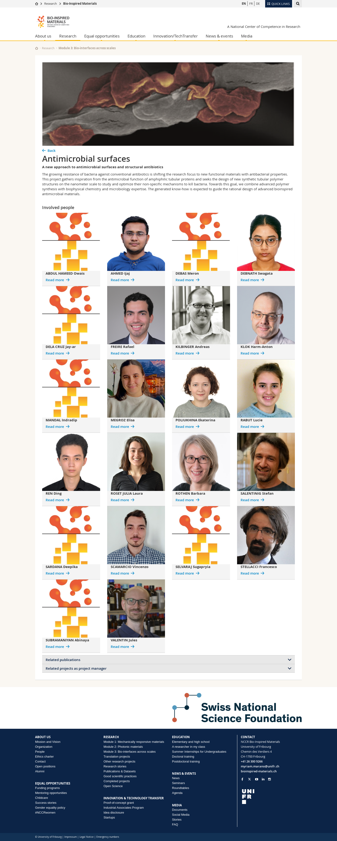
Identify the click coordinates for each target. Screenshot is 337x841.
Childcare (41, 798)
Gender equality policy (50, 807)
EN (244, 3)
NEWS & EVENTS (184, 773)
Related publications (63, 659)
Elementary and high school (190, 742)
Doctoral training (183, 756)
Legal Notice (87, 836)
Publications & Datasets (119, 771)
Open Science (113, 786)
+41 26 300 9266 (252, 761)
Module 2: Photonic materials (123, 746)
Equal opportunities (102, 36)
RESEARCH (111, 737)
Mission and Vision (47, 742)
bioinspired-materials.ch (259, 771)
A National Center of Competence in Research (263, 26)
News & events (219, 36)
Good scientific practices (119, 776)
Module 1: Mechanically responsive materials (133, 742)
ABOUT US (43, 737)
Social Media (180, 814)
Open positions (45, 766)
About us (43, 36)
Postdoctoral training (186, 761)
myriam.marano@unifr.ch (260, 766)
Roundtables (180, 788)
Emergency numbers (107, 836)
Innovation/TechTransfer (175, 36)
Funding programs (47, 788)
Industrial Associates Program (123, 807)
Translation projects (116, 756)
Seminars (178, 783)
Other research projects (119, 761)
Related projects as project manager (76, 668)
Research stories (114, 766)
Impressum (70, 836)
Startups (109, 817)
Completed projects (116, 781)
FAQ (175, 824)
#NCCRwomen (45, 812)
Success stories (45, 802)
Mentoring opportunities (51, 793)
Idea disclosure (113, 812)
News (176, 778)
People (39, 751)
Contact (40, 761)
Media (246, 36)
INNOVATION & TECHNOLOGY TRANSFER (133, 798)
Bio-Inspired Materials (80, 3)
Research (50, 3)
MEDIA (177, 805)
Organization (43, 746)
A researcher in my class (188, 746)
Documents (179, 809)
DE (258, 3)
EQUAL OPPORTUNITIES (52, 783)
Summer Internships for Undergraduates (199, 751)
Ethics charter (44, 756)
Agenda (177, 793)
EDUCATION (181, 737)
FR (251, 3)
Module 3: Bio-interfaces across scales (87, 48)
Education (136, 36)
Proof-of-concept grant (118, 802)
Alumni (39, 771)
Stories (176, 819)
